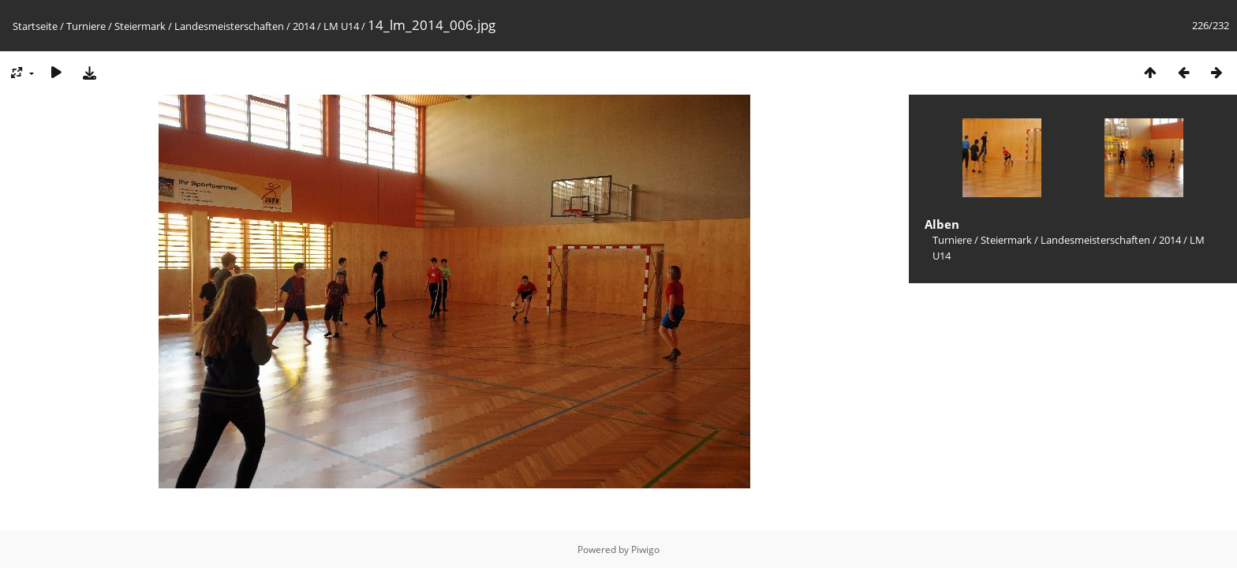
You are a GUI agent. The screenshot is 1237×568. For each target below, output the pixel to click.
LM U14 (341, 26)
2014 (304, 26)
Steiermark (140, 26)
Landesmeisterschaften (229, 26)
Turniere (86, 26)
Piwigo (645, 549)
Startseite (35, 26)
